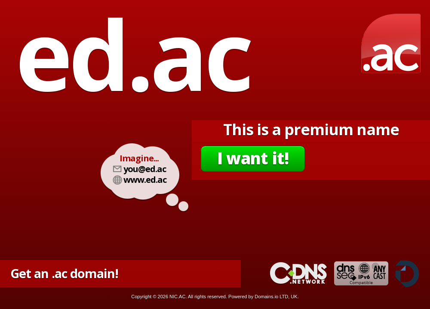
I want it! (253, 158)
